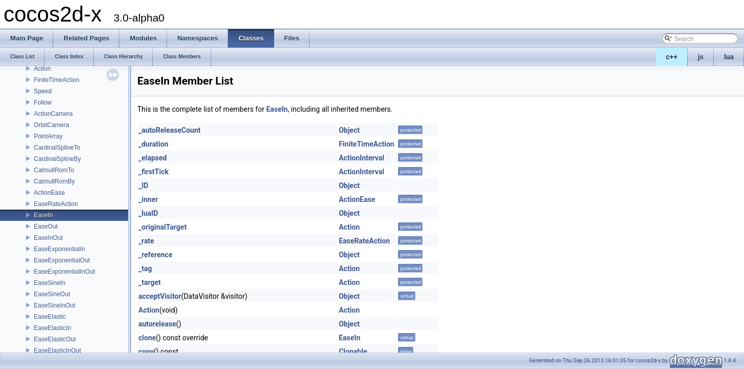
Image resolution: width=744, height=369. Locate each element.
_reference (155, 255)
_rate (146, 241)
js (701, 57)
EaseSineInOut (54, 305)
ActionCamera (53, 113)
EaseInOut (48, 237)
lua (729, 57)
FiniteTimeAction (56, 80)
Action (42, 68)
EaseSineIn (49, 282)
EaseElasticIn (52, 328)
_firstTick (153, 172)
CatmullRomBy (54, 181)
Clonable (353, 351)
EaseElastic (50, 316)
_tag (145, 268)
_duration (153, 144)
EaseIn (43, 215)
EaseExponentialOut (62, 260)
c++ (672, 57)
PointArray (48, 136)
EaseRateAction (56, 204)
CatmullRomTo (54, 170)
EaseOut (46, 226)
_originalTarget (162, 227)
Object (349, 130)
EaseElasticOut (55, 339)
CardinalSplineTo (57, 147)
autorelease (157, 324)
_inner (148, 199)
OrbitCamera (51, 125)
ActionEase (49, 192)
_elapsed (152, 158)
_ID (143, 185)
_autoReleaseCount (169, 130)
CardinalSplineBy (57, 158)
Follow (43, 102)
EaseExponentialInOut (64, 271)
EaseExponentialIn (59, 249)
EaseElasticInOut (57, 350)
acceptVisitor (159, 296)
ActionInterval (361, 158)
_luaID (148, 213)
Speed (43, 91)
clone (147, 338)
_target (149, 282)
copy (146, 351)
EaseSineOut (52, 294)
